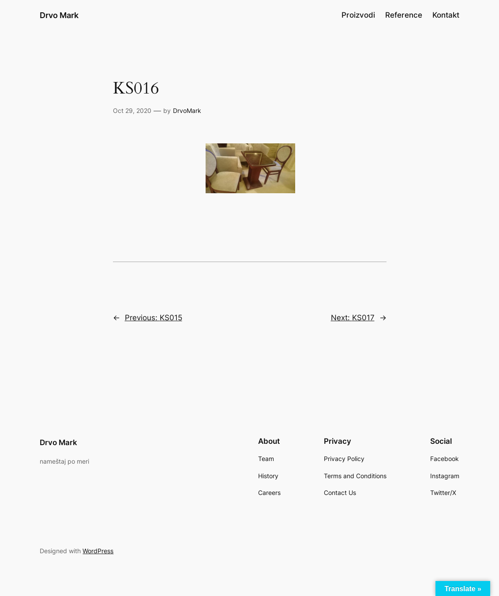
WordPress (98, 551)
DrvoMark (187, 110)
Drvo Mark (59, 15)
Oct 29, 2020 (132, 110)
